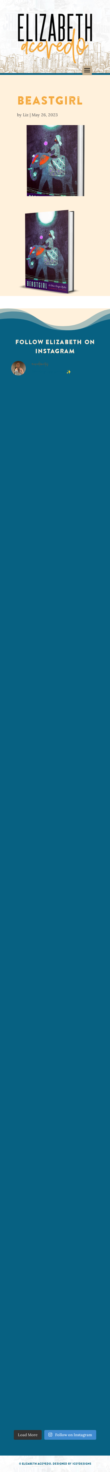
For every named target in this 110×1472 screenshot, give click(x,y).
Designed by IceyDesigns (72, 1464)
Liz (25, 114)
